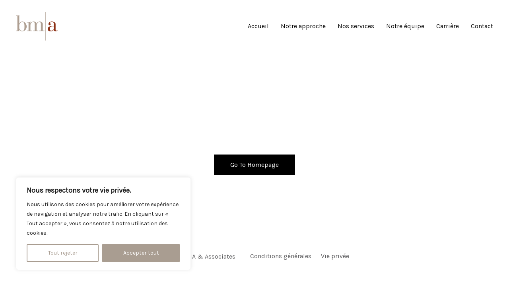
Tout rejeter (63, 252)
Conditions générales (280, 256)
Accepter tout (141, 252)
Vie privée (335, 256)
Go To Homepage (254, 164)
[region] (103, 223)
